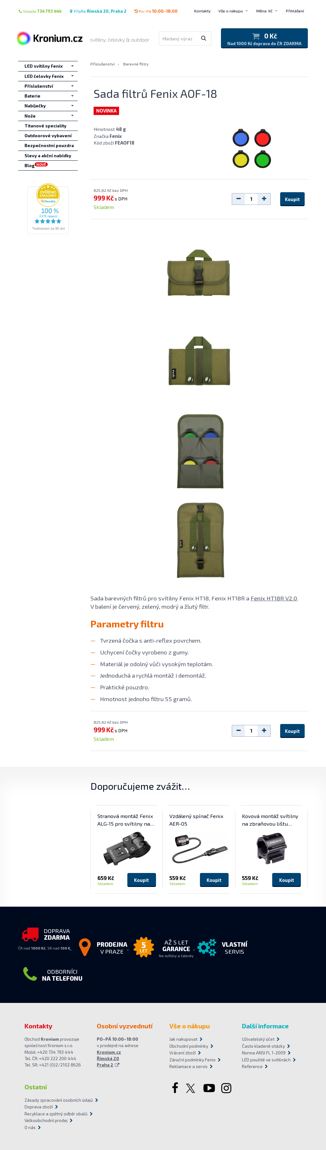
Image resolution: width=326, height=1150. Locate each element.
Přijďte (97, 11)
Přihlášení (295, 10)
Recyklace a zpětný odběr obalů (56, 1113)
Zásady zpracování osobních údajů (59, 1100)
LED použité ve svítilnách (266, 1059)
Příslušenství (102, 63)
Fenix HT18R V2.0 (274, 598)
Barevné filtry (136, 63)
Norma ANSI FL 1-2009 (264, 1052)
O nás (30, 1127)
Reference (252, 1066)
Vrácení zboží (182, 1052)
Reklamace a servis (188, 1066)
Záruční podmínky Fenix (192, 1059)
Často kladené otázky (263, 1046)
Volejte (39, 11)
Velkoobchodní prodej (46, 1120)
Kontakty (202, 10)
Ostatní (36, 1087)
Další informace (265, 1026)
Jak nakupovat (183, 1039)
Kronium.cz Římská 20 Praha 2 (109, 1059)
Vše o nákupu (230, 10)
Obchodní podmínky (188, 1046)
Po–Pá (156, 11)
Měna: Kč (264, 10)
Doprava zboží (39, 1106)
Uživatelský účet (258, 1039)
